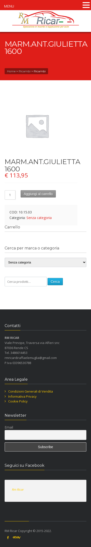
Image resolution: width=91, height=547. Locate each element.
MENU (9, 6)
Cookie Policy (18, 401)
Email (9, 427)
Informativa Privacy (22, 396)
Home (11, 71)
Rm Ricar (18, 489)
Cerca (55, 282)
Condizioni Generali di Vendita (30, 391)
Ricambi (25, 71)
